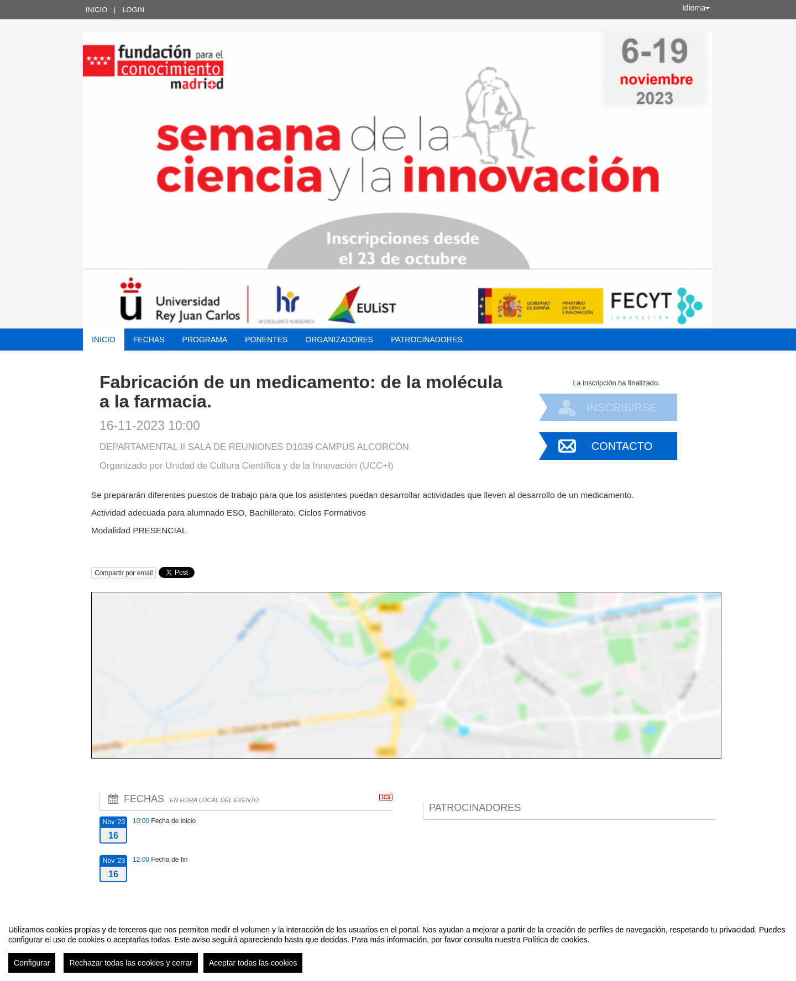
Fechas (149, 339)
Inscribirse (621, 407)
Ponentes (266, 339)
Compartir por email (124, 573)
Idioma (696, 7)
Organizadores (339, 339)
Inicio (96, 10)
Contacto (621, 446)
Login (133, 10)
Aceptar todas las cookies (253, 962)
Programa (205, 339)
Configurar (32, 962)
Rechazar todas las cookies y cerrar (130, 962)
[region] (398, 944)
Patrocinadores (426, 339)
